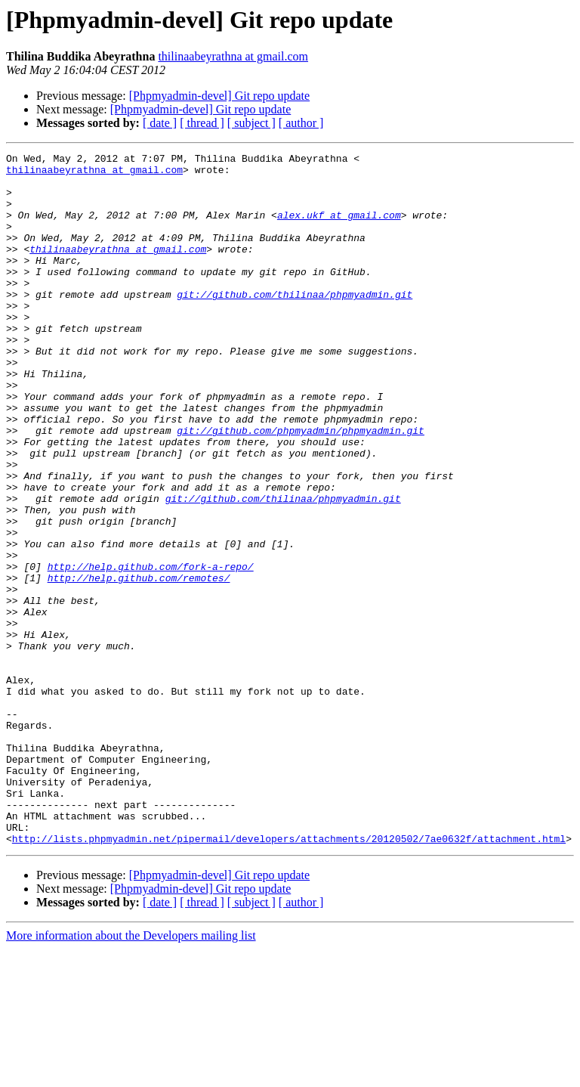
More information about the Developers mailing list (131, 1073)
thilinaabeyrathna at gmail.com (233, 56)
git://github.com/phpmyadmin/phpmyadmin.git (300, 487)
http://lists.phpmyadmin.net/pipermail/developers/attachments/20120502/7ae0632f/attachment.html (289, 976)
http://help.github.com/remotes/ (139, 663)
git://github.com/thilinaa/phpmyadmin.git (294, 323)
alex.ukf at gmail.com (339, 228)
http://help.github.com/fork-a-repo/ (151, 650)
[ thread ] (202, 122)
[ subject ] (251, 122)
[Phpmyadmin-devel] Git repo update (219, 95)
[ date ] (160, 122)
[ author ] (301, 122)
